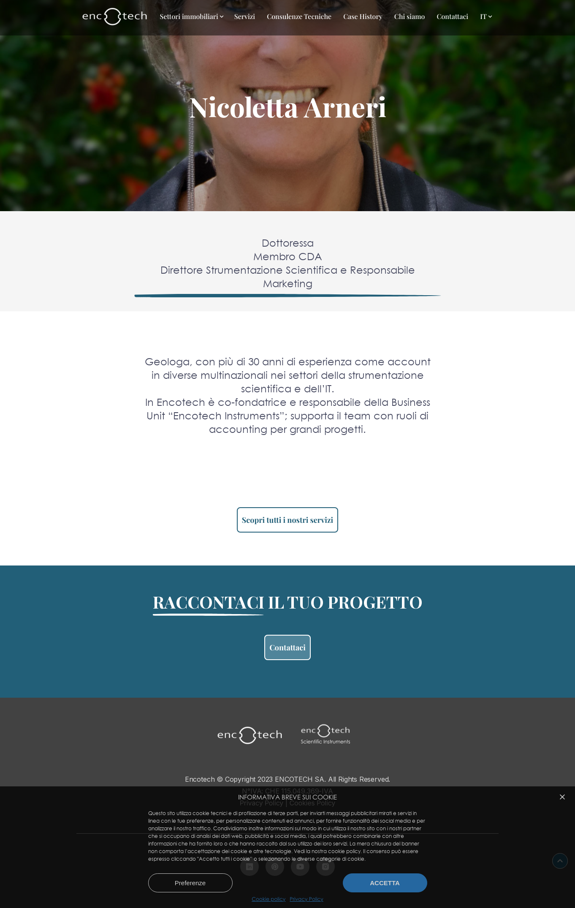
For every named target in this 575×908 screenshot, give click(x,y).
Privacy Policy (306, 899)
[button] (562, 797)
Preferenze (190, 882)
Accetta (385, 882)
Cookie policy (268, 899)
